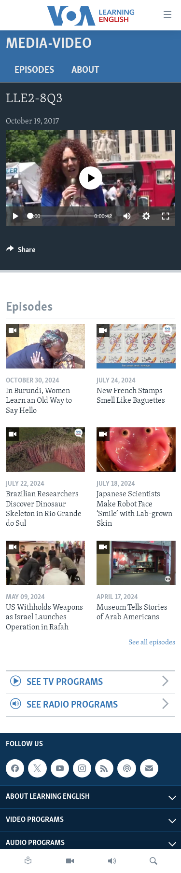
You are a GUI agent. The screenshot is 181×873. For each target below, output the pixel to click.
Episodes (34, 70)
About (85, 70)
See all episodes (151, 642)
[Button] (20, 252)
